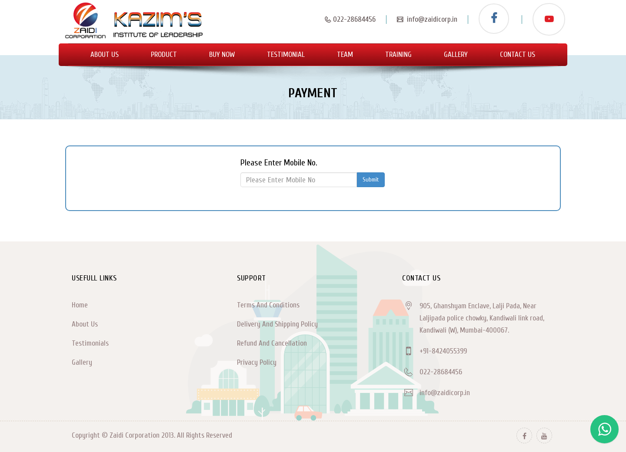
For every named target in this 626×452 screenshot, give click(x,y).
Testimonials (90, 343)
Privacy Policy (256, 362)
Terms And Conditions (268, 305)
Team (345, 54)
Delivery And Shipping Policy (277, 324)
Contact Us (517, 54)
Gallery (456, 54)
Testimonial (286, 54)
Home (80, 305)
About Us (104, 54)
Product (164, 54)
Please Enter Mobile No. (278, 163)
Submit (371, 179)
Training (398, 54)
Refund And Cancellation (272, 343)
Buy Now (222, 54)
